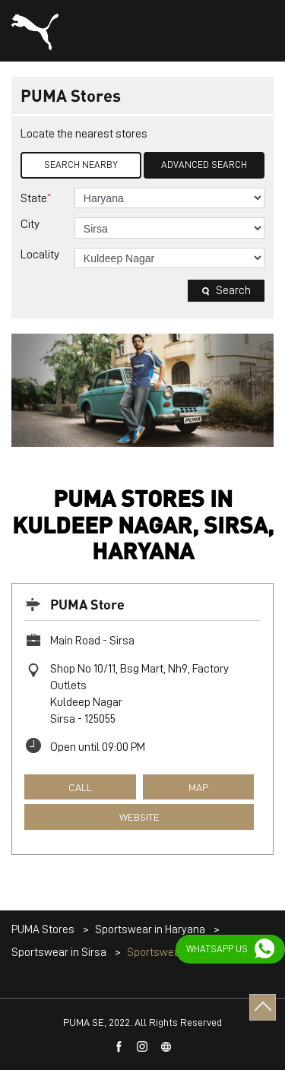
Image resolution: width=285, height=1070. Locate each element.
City (30, 224)
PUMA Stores (44, 929)
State (36, 198)
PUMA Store (87, 604)
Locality (40, 255)
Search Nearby (81, 164)
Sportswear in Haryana (150, 929)
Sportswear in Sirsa (58, 952)
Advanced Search (204, 164)
